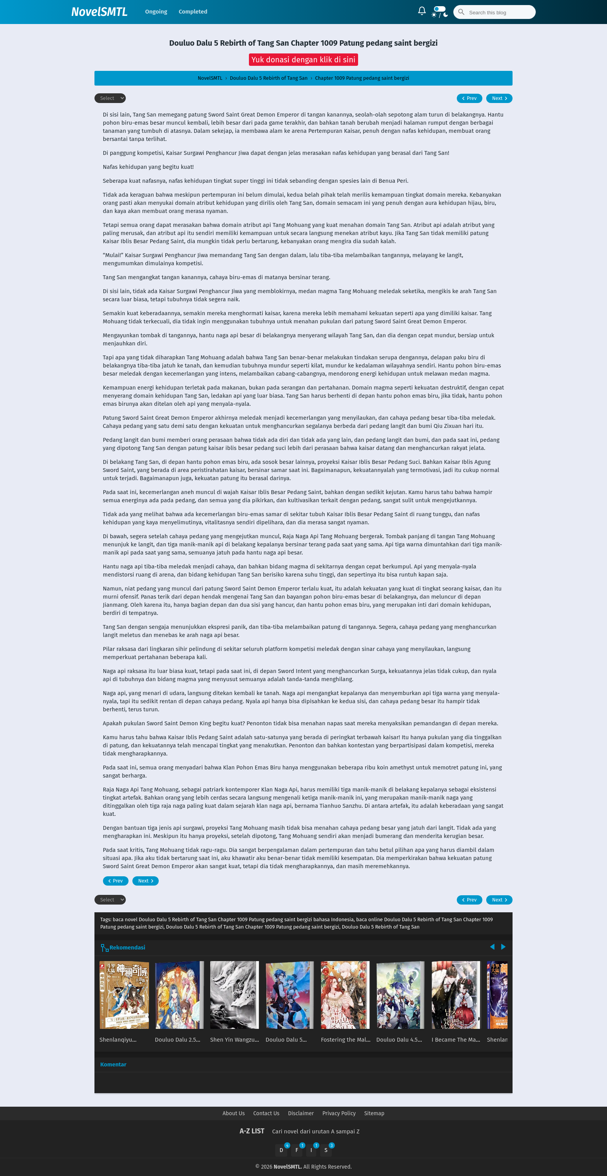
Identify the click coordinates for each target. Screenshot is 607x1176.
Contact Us (266, 1113)
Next (500, 98)
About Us (234, 1113)
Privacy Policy (339, 1113)
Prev (468, 98)
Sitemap (374, 1113)
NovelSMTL (99, 12)
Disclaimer (301, 1113)
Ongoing (156, 11)
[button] (304, 59)
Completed (193, 11)
